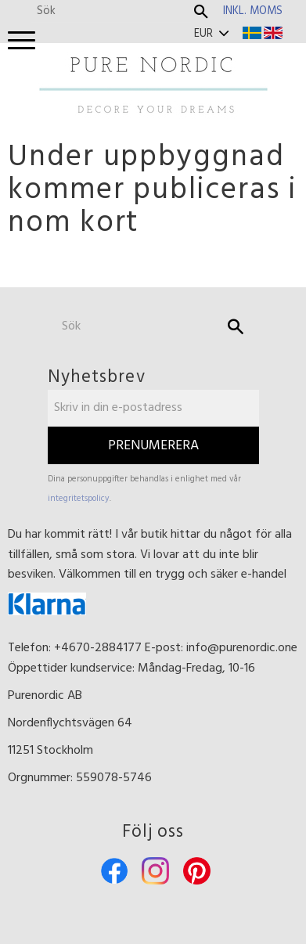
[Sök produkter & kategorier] (111, 11)
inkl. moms (253, 11)
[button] (21, 41)
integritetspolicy (79, 499)
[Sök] (201, 12)
